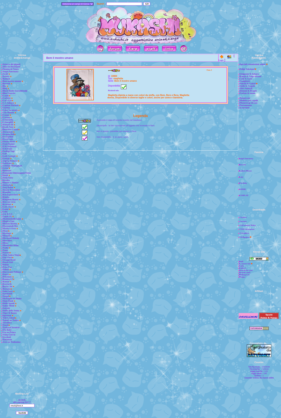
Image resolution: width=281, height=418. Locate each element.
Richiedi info (113, 90)
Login (221, 60)
